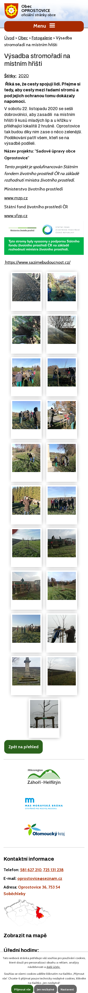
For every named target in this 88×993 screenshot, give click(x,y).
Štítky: (10, 75)
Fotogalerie (42, 38)
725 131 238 (53, 869)
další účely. (53, 967)
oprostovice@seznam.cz (39, 878)
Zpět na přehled (23, 746)
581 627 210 (31, 869)
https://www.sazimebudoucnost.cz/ (37, 262)
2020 (24, 75)
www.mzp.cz (16, 198)
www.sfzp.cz (15, 215)
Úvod (9, 38)
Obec (23, 38)
